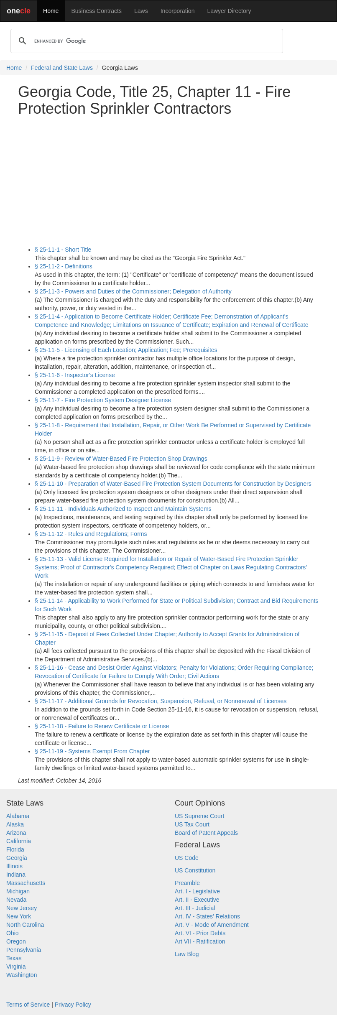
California (18, 841)
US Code (187, 857)
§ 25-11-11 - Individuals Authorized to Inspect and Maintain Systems (123, 508)
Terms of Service (28, 1004)
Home (51, 11)
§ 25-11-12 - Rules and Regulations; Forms (91, 533)
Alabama (17, 816)
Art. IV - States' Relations (207, 916)
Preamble (187, 883)
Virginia (16, 966)
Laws (141, 11)
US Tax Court (192, 824)
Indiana (16, 874)
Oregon (16, 941)
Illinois (14, 866)
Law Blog (187, 954)
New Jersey (21, 908)
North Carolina (25, 924)
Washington (21, 975)
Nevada (16, 899)
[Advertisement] (168, 181)
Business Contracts (96, 11)
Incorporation (178, 11)
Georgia (16, 857)
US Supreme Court (199, 816)
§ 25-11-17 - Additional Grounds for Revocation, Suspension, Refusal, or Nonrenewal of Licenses (160, 701)
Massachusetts (25, 883)
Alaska (15, 824)
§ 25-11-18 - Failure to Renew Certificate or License (102, 726)
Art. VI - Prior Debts (200, 933)
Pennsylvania (23, 949)
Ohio (12, 933)
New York (18, 916)
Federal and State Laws (62, 67)
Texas (14, 958)
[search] (145, 41)
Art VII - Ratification (200, 941)
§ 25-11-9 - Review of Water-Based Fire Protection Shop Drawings (121, 458)
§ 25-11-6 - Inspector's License (75, 375)
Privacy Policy (73, 1004)
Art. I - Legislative (197, 891)
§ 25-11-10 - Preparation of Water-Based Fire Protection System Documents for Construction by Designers (173, 483)
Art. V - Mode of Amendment (212, 924)
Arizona (16, 832)
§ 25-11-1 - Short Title (63, 249)
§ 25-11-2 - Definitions (63, 266)
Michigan (18, 891)
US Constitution (195, 870)
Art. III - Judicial (195, 908)
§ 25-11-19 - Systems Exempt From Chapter (92, 751)
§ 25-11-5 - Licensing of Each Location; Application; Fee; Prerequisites (126, 350)
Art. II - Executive (197, 899)
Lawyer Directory (229, 11)
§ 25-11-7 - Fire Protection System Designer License (103, 400)
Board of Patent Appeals (206, 832)
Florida (15, 849)
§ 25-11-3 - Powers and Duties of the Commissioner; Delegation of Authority (133, 291)
